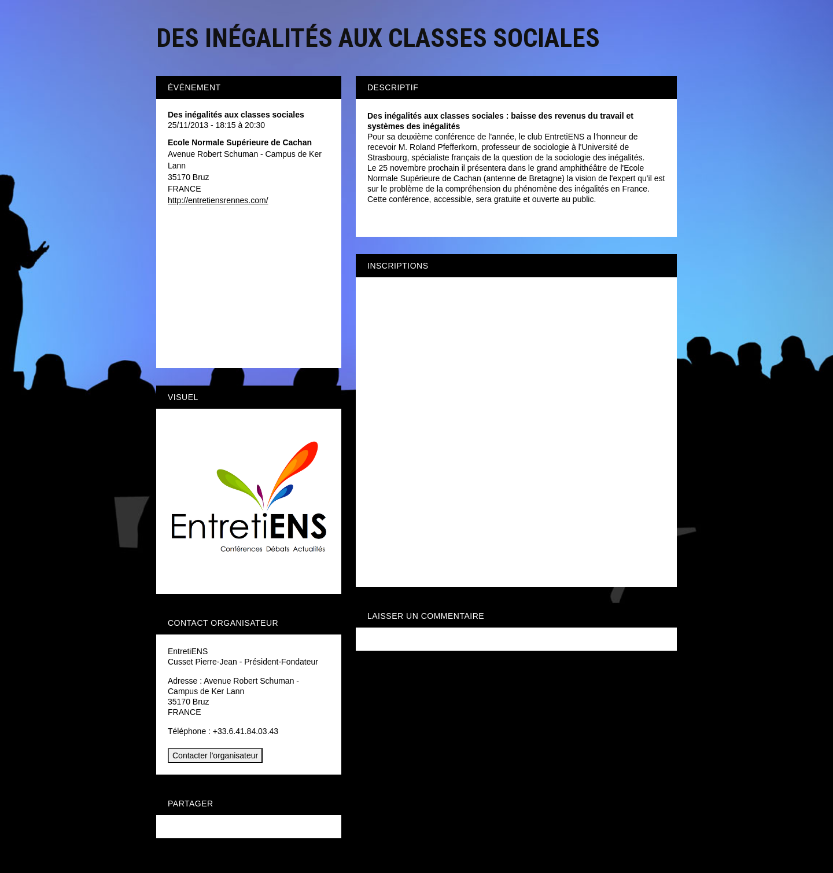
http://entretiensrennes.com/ (218, 200)
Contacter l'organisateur (215, 755)
